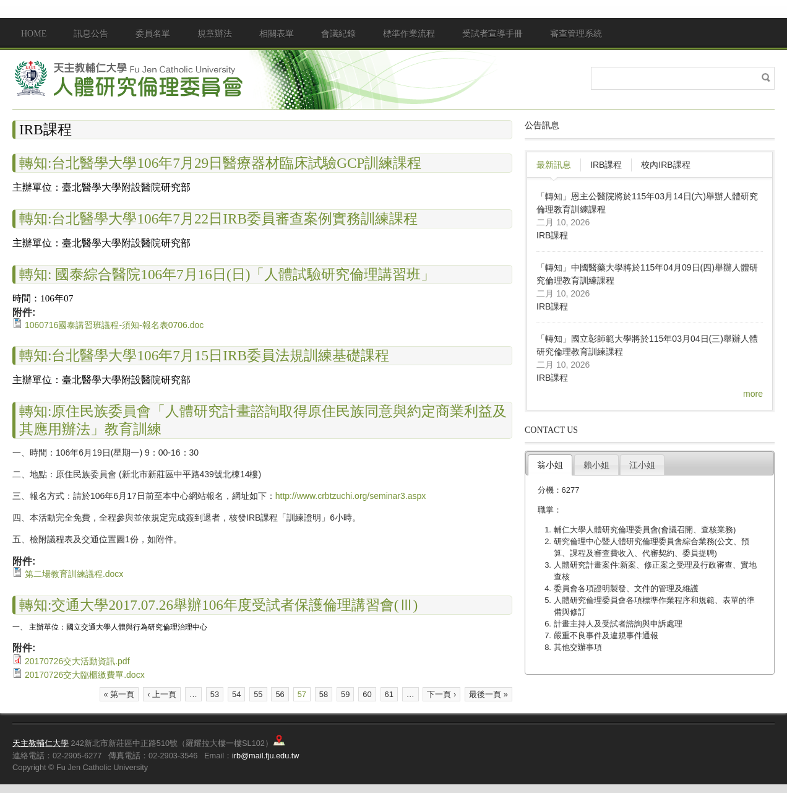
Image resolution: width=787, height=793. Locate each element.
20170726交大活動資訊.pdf (77, 661)
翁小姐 (550, 465)
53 (214, 694)
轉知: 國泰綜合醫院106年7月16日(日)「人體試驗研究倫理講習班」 (227, 274)
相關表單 (276, 33)
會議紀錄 (338, 33)
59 (345, 694)
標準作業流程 (409, 33)
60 (367, 694)
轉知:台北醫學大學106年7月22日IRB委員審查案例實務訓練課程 (218, 218)
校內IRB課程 (665, 165)
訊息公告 (91, 33)
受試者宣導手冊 (492, 33)
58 (323, 694)
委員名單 (152, 33)
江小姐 (642, 465)
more (753, 394)
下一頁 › (441, 694)
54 (236, 694)
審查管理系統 (576, 33)
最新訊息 (553, 165)
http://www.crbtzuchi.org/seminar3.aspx (350, 496)
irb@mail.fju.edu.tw (265, 755)
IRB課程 (606, 165)
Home (33, 33)
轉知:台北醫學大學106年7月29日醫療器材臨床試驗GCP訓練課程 (220, 163)
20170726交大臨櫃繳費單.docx (85, 675)
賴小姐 (596, 465)
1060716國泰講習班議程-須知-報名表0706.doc (114, 325)
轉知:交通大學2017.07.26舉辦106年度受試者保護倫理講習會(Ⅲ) (218, 605)
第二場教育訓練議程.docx (74, 574)
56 (279, 694)
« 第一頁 (119, 694)
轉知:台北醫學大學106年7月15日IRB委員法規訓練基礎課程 (204, 355)
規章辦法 (214, 33)
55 (258, 694)
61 (389, 694)
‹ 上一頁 (161, 694)
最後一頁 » (488, 694)
